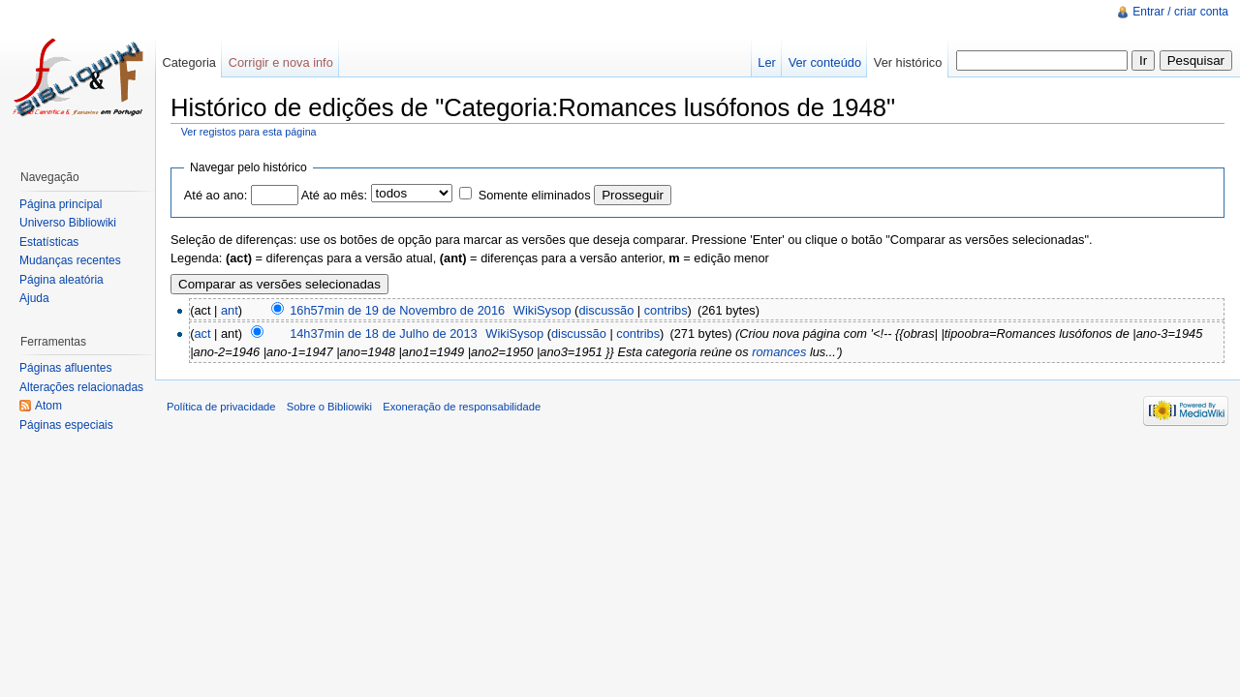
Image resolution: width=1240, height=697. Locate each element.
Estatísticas (48, 242)
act (202, 333)
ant (229, 310)
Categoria (189, 62)
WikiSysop (542, 310)
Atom (48, 405)
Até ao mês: (334, 195)
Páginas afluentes (65, 368)
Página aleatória (61, 280)
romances (779, 352)
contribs (666, 310)
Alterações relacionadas (81, 387)
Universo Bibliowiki (67, 222)
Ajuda (34, 298)
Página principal (60, 204)
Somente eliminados (535, 195)
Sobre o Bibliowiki (329, 406)
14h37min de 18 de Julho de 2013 (384, 333)
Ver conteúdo (825, 62)
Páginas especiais (66, 425)
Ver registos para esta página (249, 131)
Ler (767, 62)
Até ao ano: (215, 195)
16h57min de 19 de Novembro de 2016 (397, 310)
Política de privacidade (221, 406)
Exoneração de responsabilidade (462, 406)
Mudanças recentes (70, 260)
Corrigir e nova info (281, 62)
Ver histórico (908, 62)
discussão (606, 310)
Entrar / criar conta (1180, 11)
